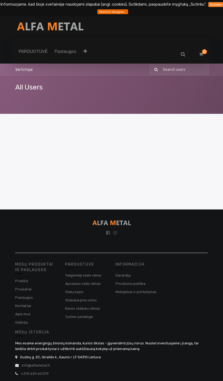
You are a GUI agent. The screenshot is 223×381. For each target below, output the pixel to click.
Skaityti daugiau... (112, 12)
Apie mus (22, 314)
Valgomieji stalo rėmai (83, 275)
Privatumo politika (130, 284)
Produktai (23, 289)
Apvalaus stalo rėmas (83, 284)
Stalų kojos (74, 292)
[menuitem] (33, 51)
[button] (85, 51)
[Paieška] (154, 69)
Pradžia (21, 281)
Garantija (123, 275)
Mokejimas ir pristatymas (136, 292)
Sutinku (215, 4)
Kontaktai (23, 306)
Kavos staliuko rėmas (82, 308)
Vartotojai (24, 69)
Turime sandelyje (79, 317)
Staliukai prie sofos (81, 300)
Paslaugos (24, 298)
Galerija (21, 322)
